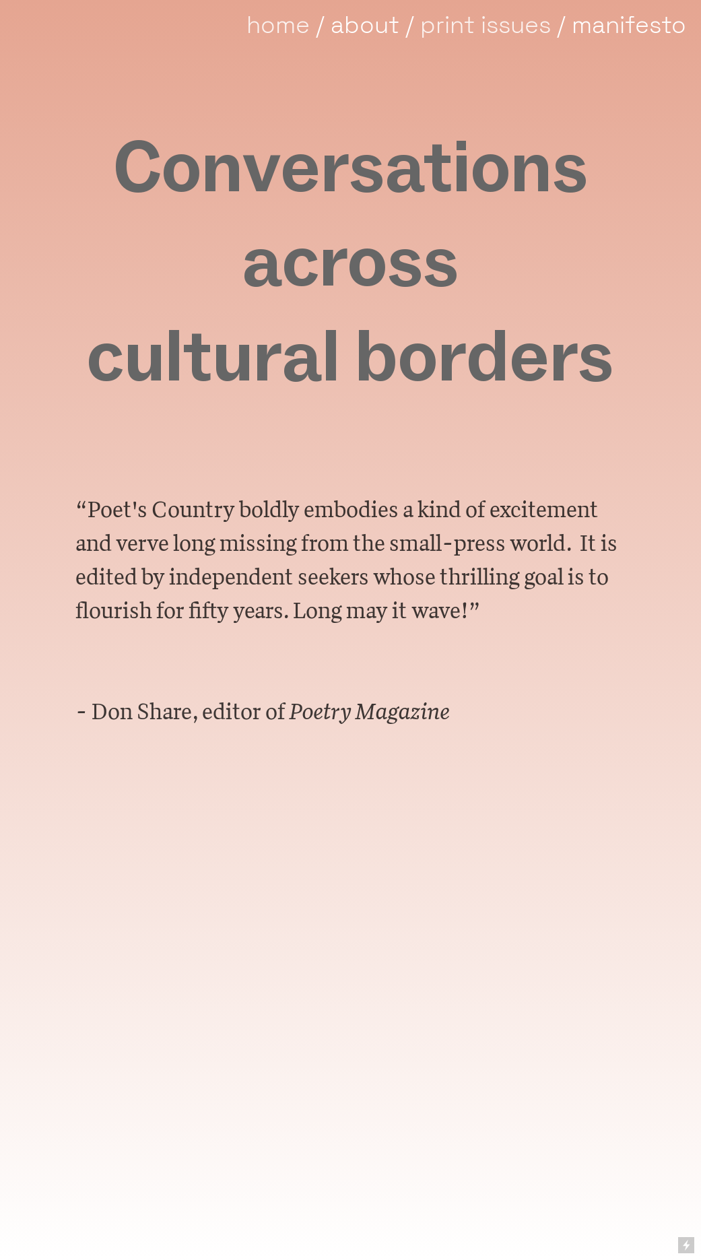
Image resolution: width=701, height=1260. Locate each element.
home (278, 25)
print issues (485, 25)
